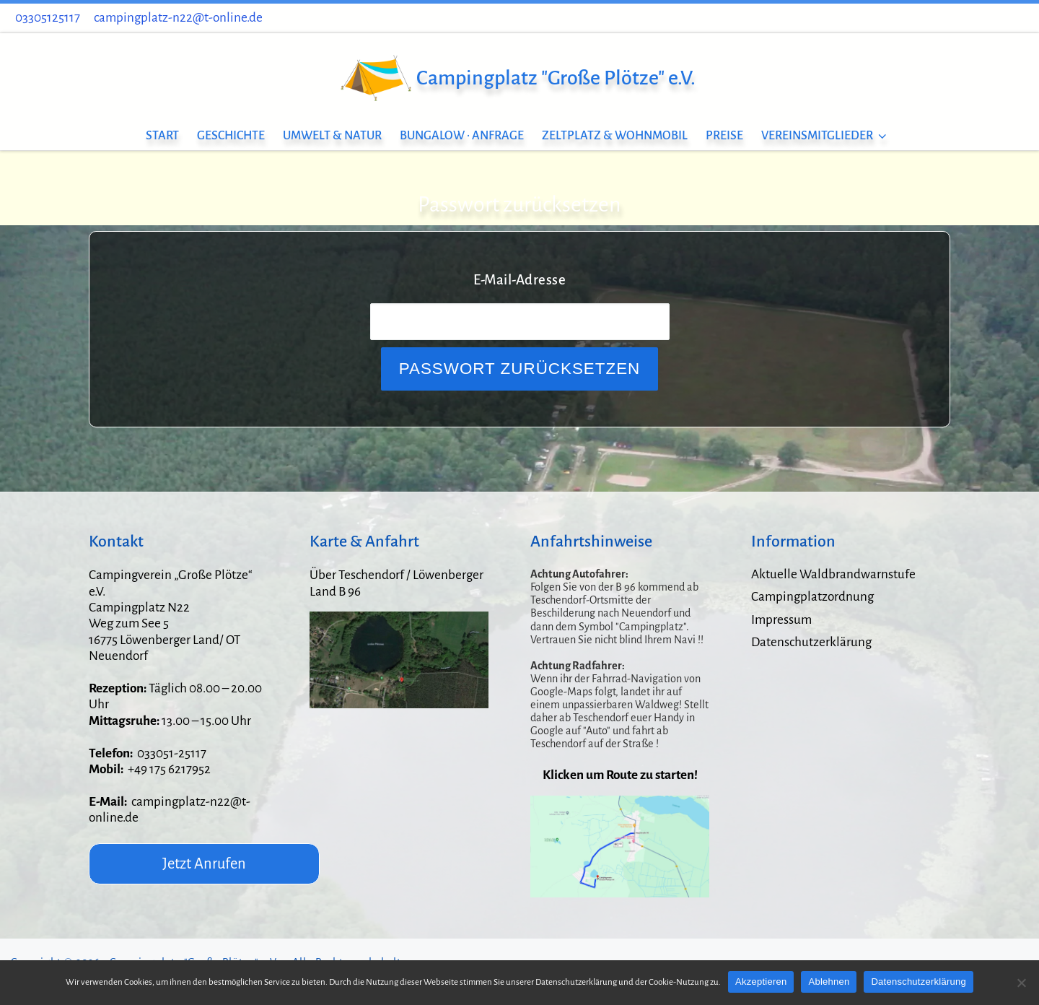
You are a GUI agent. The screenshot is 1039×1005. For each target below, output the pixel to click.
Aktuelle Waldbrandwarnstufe (833, 574)
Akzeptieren (760, 981)
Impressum (781, 620)
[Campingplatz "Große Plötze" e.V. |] (375, 75)
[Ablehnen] (1021, 982)
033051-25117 (171, 753)
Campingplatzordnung (812, 597)
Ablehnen (828, 981)
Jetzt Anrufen (204, 863)
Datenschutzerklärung (811, 642)
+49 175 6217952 (169, 769)
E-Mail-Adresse (519, 279)
